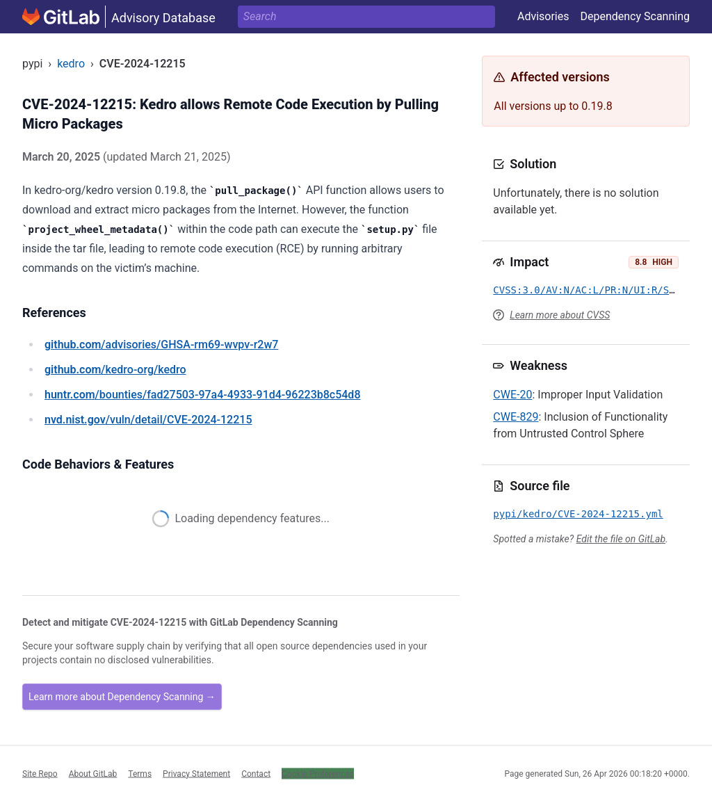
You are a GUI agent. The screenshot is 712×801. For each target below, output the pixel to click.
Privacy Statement (196, 773)
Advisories (543, 16)
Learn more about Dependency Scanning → (122, 696)
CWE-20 (512, 394)
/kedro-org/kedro (115, 369)
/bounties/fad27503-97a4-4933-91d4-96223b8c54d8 (202, 394)
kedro (71, 63)
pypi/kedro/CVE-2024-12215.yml (578, 513)
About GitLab (93, 773)
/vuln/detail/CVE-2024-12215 (148, 419)
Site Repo (40, 773)
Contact (255, 773)
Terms (140, 773)
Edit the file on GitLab (620, 538)
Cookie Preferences (318, 773)
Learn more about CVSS (560, 315)
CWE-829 (515, 416)
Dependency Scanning (635, 16)
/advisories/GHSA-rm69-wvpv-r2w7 (161, 344)
